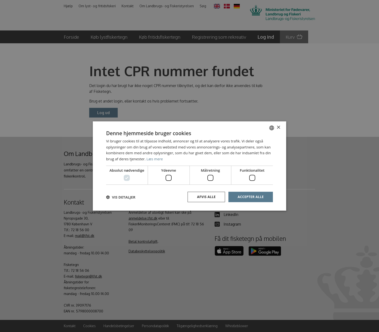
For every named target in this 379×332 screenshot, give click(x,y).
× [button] (278, 127)
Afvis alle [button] (205, 197)
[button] (120, 197)
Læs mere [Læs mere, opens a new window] (154, 158)
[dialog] (189, 166)
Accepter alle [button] (250, 197)
